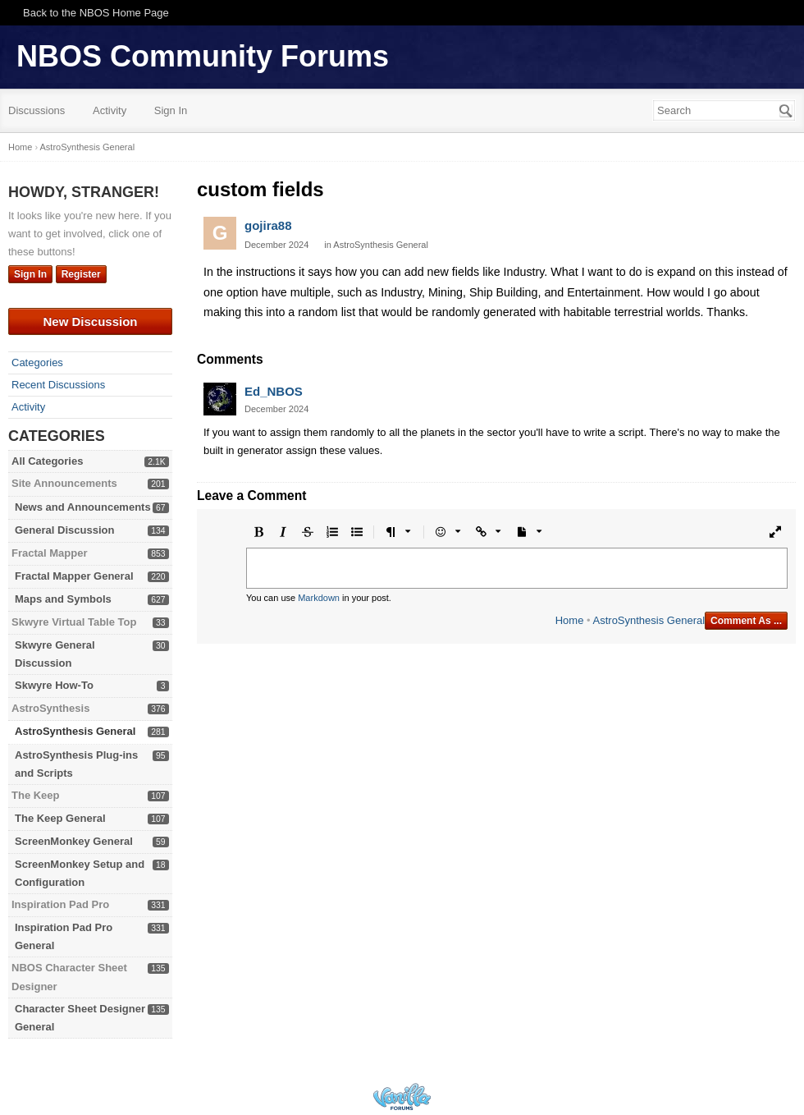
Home (569, 620)
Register (81, 274)
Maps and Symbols (63, 599)
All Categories (47, 461)
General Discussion (64, 530)
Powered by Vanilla (402, 1096)
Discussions (36, 110)
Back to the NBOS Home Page (96, 13)
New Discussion (90, 321)
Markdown (319, 598)
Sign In (170, 110)
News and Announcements (83, 507)
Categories (37, 362)
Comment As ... (746, 620)
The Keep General (60, 818)
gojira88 (268, 225)
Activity (109, 110)
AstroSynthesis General (75, 731)
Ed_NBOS (273, 391)
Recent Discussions (58, 385)
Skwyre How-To (54, 685)
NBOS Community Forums (202, 56)
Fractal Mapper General (74, 576)
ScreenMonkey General (74, 841)
